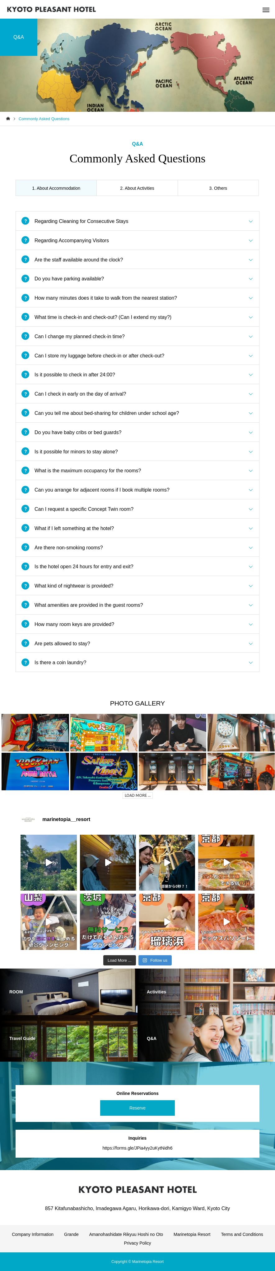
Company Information (33, 1234)
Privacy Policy (137, 1243)
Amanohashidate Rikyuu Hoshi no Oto (126, 1234)
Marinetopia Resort (192, 1234)
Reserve (137, 1107)
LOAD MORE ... (138, 795)
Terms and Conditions (242, 1234)
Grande (71, 1234)
